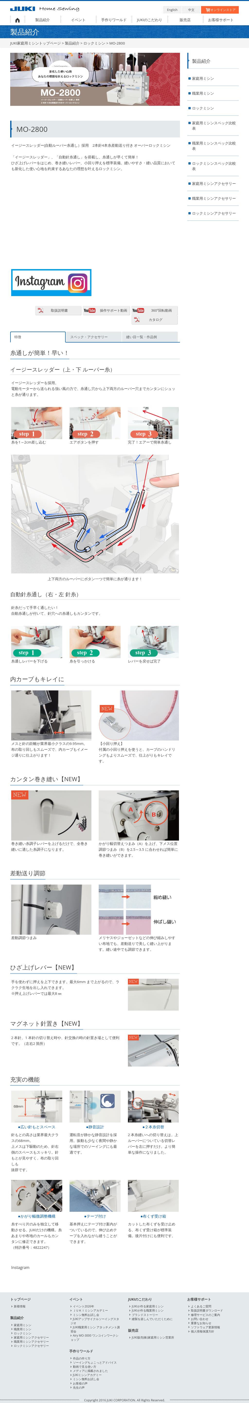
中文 (191, 10)
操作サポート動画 (113, 310)
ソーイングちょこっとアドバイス (95, 1362)
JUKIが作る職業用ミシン (148, 1310)
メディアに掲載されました (90, 1371)
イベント (78, 19)
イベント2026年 (83, 1306)
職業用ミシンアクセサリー (214, 198)
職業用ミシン (203, 93)
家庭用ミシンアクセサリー (214, 183)
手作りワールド (114, 19)
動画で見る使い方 (84, 1367)
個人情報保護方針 (202, 1331)
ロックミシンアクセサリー (214, 213)
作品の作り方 (81, 1358)
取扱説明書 (59, 310)
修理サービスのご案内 (205, 1315)
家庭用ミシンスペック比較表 (214, 125)
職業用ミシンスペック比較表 (214, 146)
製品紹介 (42, 19)
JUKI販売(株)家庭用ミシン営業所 (153, 1337)
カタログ (155, 319)
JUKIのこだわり (149, 19)
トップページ (20, 1299)
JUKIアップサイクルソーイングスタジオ (95, 1321)
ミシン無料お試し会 (86, 1315)
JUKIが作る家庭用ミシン (148, 1306)
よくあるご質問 (201, 1306)
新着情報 (20, 1306)
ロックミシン (94, 43)
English (172, 10)
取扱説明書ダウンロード (207, 1310)
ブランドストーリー (145, 1315)
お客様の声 (80, 1383)
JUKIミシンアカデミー (87, 1375)
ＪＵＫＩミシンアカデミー (90, 1310)
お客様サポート (221, 19)
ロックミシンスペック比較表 (214, 166)
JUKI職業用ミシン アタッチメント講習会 (95, 1329)
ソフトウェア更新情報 (205, 1327)
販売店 (185, 19)
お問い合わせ (199, 1319)
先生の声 (79, 1387)
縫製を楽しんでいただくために (152, 1319)
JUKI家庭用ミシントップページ (35, 43)
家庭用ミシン (203, 78)
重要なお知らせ (201, 1323)
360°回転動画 (161, 310)
